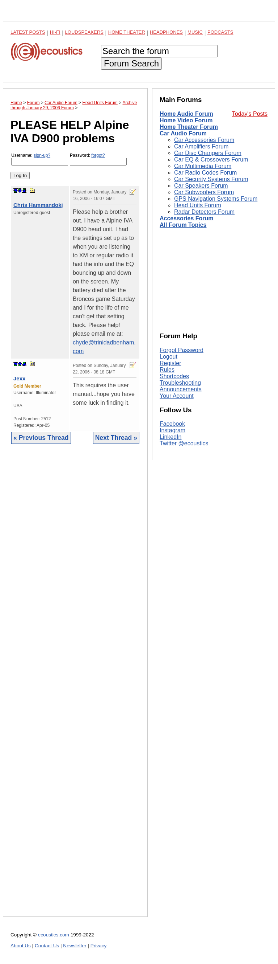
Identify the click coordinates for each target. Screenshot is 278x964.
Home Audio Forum (186, 114)
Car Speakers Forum (201, 186)
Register (170, 363)
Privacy (98, 945)
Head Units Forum (197, 205)
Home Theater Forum (189, 127)
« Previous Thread (41, 437)
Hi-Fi (55, 32)
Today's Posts (250, 114)
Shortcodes (174, 376)
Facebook (172, 424)
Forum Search (131, 63)
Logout (168, 357)
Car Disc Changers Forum (207, 153)
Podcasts (220, 32)
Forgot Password (181, 350)
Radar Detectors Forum (204, 212)
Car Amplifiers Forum (201, 146)
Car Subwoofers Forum (204, 192)
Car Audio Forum (183, 133)
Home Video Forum (186, 120)
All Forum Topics (183, 225)
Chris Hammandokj (38, 205)
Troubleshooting (180, 383)
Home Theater (126, 32)
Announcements (181, 389)
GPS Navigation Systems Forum (215, 199)
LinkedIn (171, 437)
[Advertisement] (75, 685)
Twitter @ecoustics (184, 443)
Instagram (172, 430)
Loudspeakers (84, 32)
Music (195, 32)
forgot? (98, 155)
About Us (20, 945)
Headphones (166, 32)
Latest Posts (27, 32)
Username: (39, 159)
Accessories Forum (187, 218)
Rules (167, 370)
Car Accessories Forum (204, 140)
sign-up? (42, 155)
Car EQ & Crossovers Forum (211, 159)
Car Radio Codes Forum (205, 172)
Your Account (177, 396)
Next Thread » (116, 437)
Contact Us (47, 945)
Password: (98, 159)
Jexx (19, 378)
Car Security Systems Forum (211, 179)
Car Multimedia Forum (202, 166)
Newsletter (74, 945)
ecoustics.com (53, 935)
